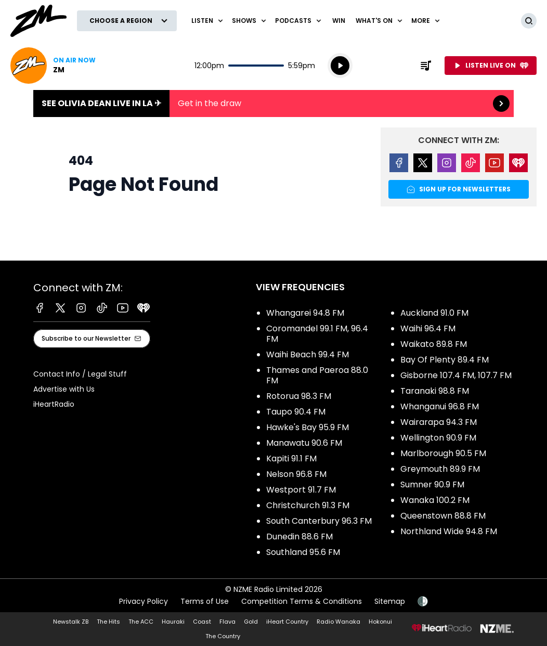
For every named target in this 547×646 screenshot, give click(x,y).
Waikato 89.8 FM (433, 344)
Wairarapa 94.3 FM (438, 422)
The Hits (108, 621)
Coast (202, 621)
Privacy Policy (143, 601)
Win (338, 20)
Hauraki (173, 621)
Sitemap (389, 601)
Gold (251, 621)
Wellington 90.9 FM (438, 438)
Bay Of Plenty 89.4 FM (444, 360)
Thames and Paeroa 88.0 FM (317, 375)
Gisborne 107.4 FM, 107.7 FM (456, 375)
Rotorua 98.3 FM (298, 396)
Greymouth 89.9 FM (440, 469)
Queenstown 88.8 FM (443, 516)
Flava (227, 621)
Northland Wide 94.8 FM (448, 531)
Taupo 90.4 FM (295, 412)
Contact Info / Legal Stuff (80, 374)
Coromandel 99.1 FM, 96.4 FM (317, 333)
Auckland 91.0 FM (434, 313)
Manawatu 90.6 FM (304, 443)
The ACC (140, 621)
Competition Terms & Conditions (301, 601)
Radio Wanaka (338, 621)
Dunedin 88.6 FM (299, 536)
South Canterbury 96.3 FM (319, 521)
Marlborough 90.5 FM (443, 453)
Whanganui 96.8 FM (439, 406)
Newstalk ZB (70, 621)
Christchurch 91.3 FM (307, 505)
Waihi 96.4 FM (427, 328)
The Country (222, 636)
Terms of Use (204, 601)
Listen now (53, 65)
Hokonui (380, 621)
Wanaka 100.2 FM (435, 500)
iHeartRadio (53, 404)
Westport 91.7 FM (301, 490)
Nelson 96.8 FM (296, 474)
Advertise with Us (64, 389)
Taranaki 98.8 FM (434, 391)
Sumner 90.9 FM (432, 484)
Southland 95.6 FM (303, 552)
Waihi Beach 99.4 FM (307, 354)
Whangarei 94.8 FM (305, 313)
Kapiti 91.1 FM (291, 458)
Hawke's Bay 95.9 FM (307, 427)
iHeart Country (287, 621)
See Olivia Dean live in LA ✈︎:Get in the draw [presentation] (273, 103)
